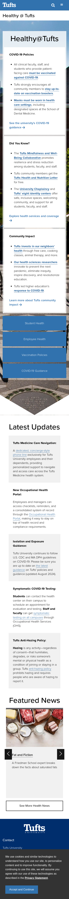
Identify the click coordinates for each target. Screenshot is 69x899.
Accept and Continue (21, 889)
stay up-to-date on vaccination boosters (36, 91)
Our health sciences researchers (35, 262)
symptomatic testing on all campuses (31, 615)
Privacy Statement (36, 878)
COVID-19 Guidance (34, 371)
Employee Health (35, 339)
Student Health (34, 323)
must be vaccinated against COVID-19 (35, 75)
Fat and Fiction (22, 754)
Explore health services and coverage (34, 216)
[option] (34, 753)
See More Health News (34, 806)
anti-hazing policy (40, 669)
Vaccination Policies (34, 355)
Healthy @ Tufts (19, 15)
